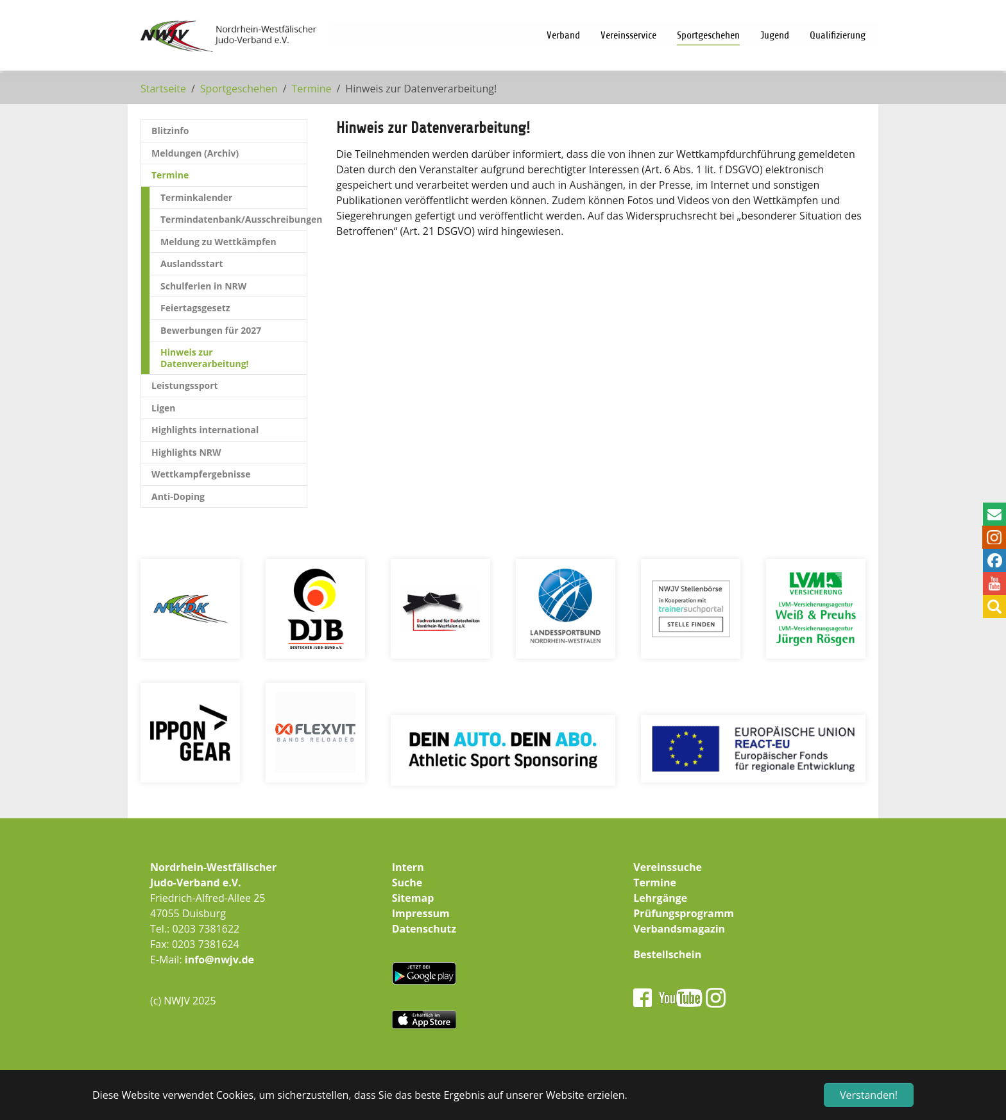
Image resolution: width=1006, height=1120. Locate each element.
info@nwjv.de (219, 959)
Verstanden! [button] (869, 1095)
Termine (654, 882)
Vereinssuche (667, 867)
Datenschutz (424, 929)
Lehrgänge (660, 898)
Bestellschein (667, 954)
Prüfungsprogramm (683, 913)
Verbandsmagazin (679, 929)
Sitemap (413, 898)
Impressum (421, 913)
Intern (408, 867)
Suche (407, 882)
